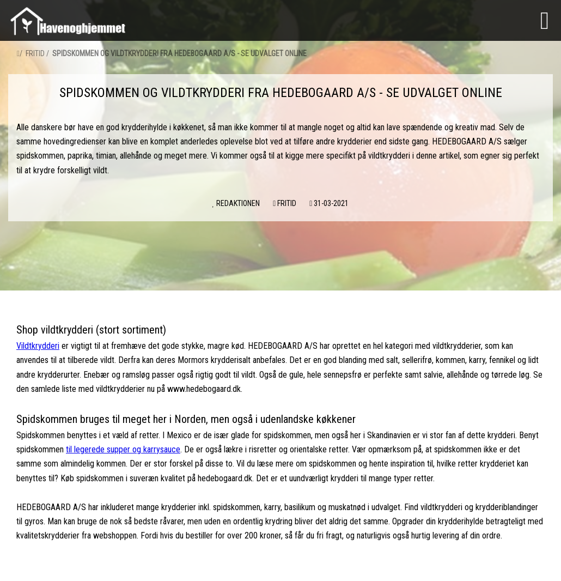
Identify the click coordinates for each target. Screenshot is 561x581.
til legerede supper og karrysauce (123, 449)
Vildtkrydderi (37, 346)
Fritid (35, 53)
